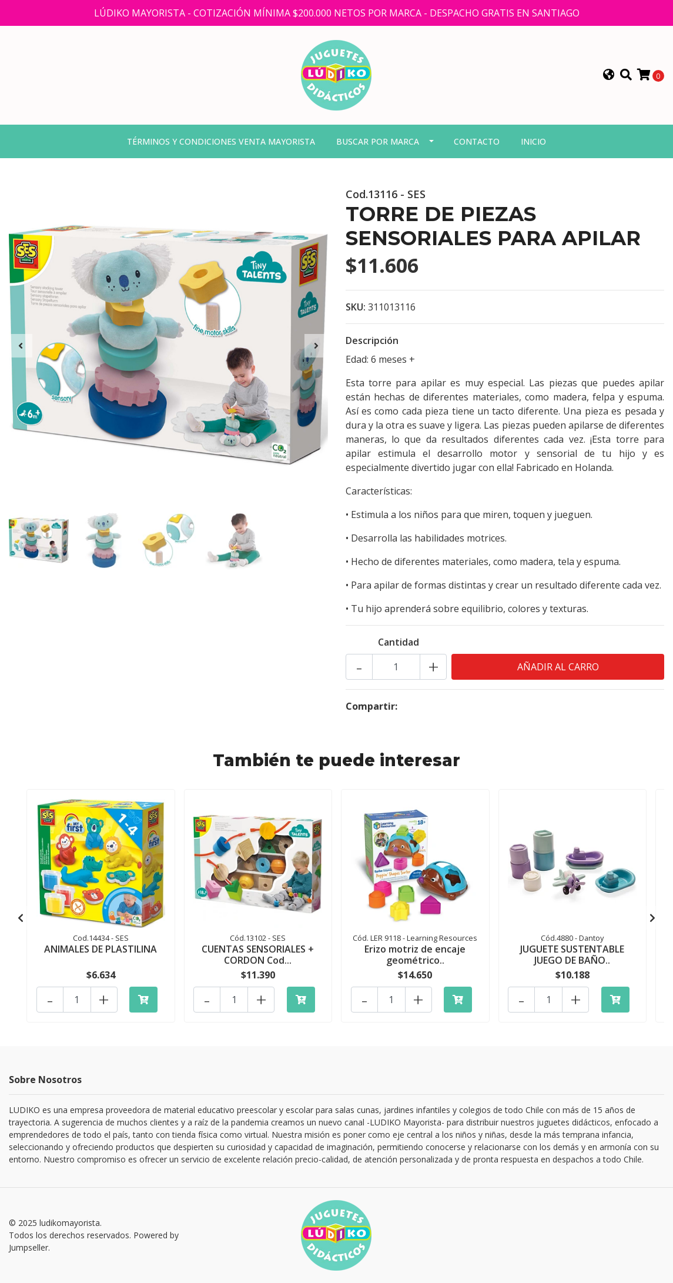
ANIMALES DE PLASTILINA (100, 949)
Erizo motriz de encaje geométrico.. (415, 955)
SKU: (356, 306)
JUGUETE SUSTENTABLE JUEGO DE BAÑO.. (572, 955)
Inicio (533, 141)
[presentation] (20, 345)
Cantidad (398, 642)
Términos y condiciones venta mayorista (221, 141)
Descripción (372, 340)
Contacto (477, 141)
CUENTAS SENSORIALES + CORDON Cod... (258, 955)
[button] (609, 75)
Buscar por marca (377, 141)
